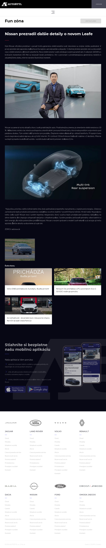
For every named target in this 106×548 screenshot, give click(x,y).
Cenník (57, 445)
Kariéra (87, 544)
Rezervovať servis (11, 456)
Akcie (7, 449)
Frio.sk (23, 544)
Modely (7, 442)
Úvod (7, 438)
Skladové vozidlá (11, 445)
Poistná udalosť (10, 459)
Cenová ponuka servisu (13, 452)
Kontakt (8, 470)
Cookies (98, 544)
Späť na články (91, 21)
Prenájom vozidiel (11, 466)
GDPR (93, 544)
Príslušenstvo (9, 463)
